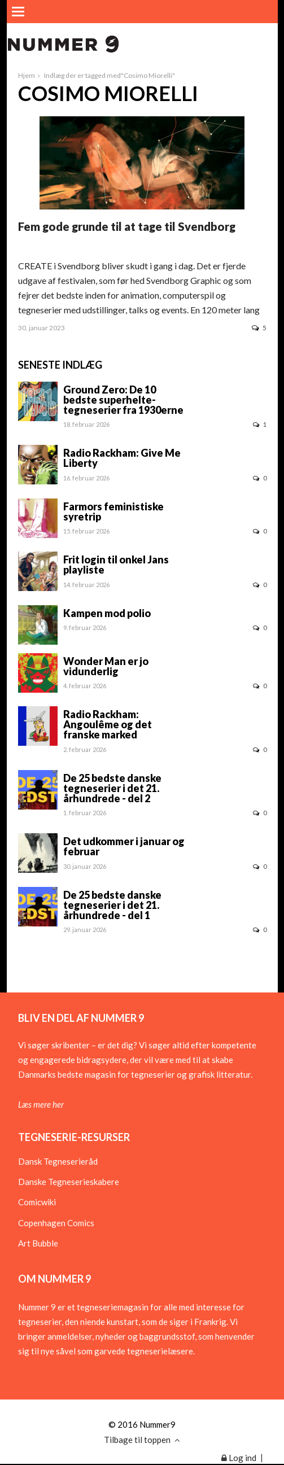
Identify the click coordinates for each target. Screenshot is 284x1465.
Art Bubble (38, 1243)
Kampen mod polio (107, 613)
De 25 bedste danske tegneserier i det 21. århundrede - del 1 (112, 905)
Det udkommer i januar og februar (124, 846)
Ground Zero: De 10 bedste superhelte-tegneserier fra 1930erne (123, 399)
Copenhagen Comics (56, 1223)
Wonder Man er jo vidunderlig (105, 666)
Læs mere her (41, 1104)
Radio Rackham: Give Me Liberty (122, 458)
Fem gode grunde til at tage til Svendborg (126, 226)
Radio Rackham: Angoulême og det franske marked (107, 724)
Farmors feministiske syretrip (113, 511)
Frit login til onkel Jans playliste (116, 564)
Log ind (238, 1458)
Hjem (26, 75)
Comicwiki (37, 1202)
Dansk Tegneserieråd (58, 1161)
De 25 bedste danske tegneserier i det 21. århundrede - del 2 (112, 788)
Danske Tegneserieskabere (68, 1182)
